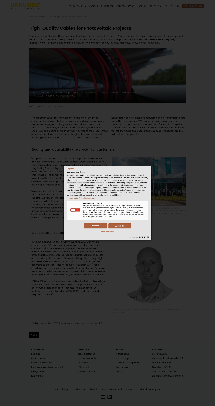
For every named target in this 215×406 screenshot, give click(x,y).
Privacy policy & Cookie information (82, 198)
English (71, 169)
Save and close (107, 232)
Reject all (95, 226)
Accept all (119, 226)
